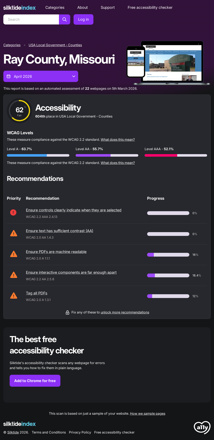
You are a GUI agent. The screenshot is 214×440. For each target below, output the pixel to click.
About (82, 7)
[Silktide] (19, 7)
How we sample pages (147, 413)
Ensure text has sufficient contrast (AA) (59, 231)
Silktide (13, 432)
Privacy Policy (80, 432)
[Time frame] (40, 76)
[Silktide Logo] (19, 424)
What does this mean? (118, 139)
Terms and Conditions (49, 432)
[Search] (31, 19)
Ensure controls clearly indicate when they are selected (73, 210)
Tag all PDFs (36, 293)
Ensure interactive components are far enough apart (71, 272)
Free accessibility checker (150, 7)
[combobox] (40, 76)
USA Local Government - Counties (55, 45)
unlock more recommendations (125, 312)
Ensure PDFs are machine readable (56, 251)
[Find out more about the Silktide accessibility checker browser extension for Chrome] (107, 365)
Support (108, 7)
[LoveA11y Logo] (202, 428)
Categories (54, 7)
